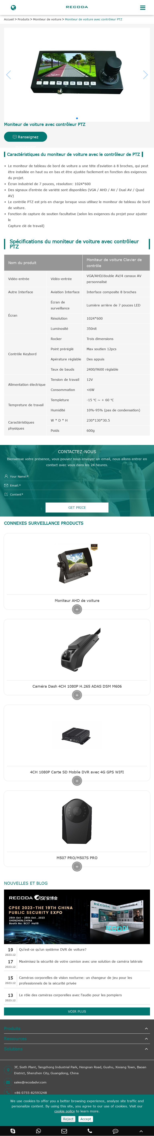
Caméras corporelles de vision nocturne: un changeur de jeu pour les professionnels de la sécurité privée (75, 980)
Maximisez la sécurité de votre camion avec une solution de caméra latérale (81, 961)
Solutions (13, 1048)
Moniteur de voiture (47, 19)
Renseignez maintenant (25, 138)
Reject (68, 1119)
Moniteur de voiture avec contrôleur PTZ (93, 19)
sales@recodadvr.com (25, 1082)
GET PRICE (77, 507)
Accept (85, 1119)
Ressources (15, 1038)
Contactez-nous (77, 451)
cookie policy (64, 1111)
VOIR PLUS (77, 1011)
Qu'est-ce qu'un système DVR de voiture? (52, 949)
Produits (23, 19)
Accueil (9, 19)
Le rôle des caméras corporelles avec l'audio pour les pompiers (70, 995)
